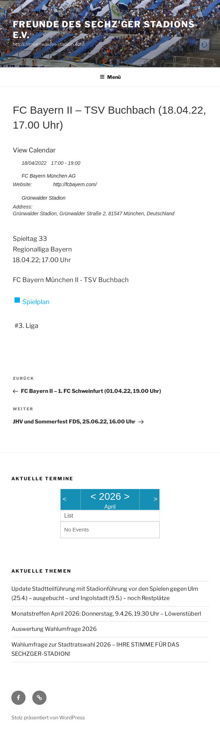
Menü (110, 77)
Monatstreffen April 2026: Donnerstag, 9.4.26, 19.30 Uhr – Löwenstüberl (106, 613)
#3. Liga (26, 325)
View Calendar (34, 150)
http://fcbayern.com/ (75, 184)
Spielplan (36, 302)
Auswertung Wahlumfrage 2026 (54, 629)
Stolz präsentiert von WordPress (48, 717)
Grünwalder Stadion (44, 198)
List (68, 516)
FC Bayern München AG (49, 176)
